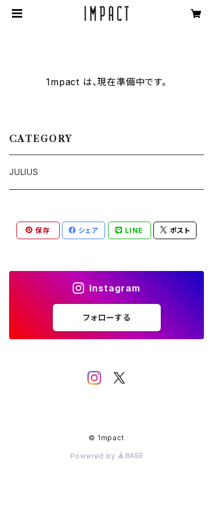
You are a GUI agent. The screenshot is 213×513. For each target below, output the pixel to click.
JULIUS (24, 172)
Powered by (106, 456)
